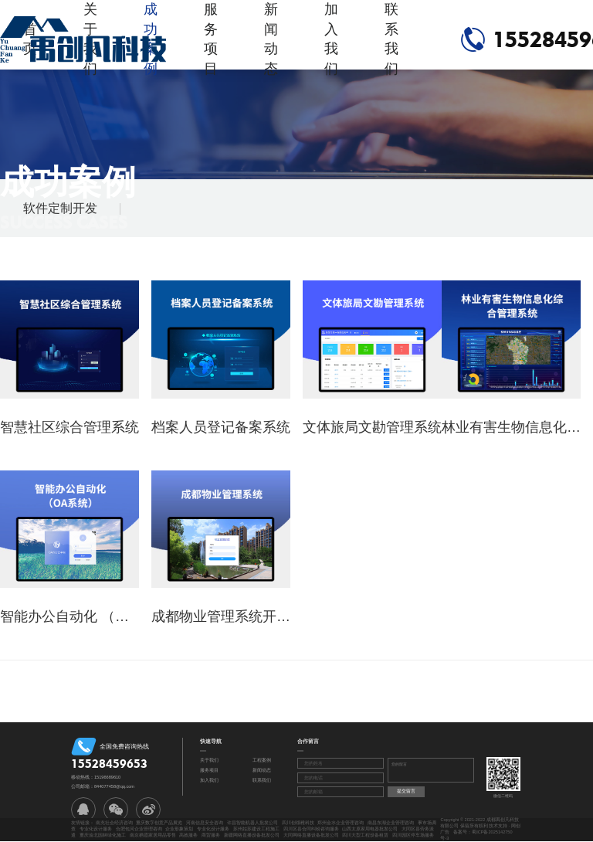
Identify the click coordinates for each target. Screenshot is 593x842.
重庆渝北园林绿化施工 (103, 835)
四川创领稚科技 (298, 822)
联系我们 (391, 39)
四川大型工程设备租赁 (365, 835)
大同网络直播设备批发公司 (311, 835)
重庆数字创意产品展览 (159, 822)
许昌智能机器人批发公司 (252, 822)
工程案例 (261, 760)
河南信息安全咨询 (204, 822)
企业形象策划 (179, 829)
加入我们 (331, 39)
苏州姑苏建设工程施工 (256, 829)
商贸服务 (211, 835)
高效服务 (188, 835)
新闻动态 (271, 39)
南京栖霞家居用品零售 (153, 835)
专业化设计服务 (96, 829)
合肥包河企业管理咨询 (139, 829)
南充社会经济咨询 (114, 822)
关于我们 (209, 760)
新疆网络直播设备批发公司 (252, 835)
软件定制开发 (60, 208)
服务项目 (211, 39)
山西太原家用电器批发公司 (370, 829)
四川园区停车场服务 (413, 835)
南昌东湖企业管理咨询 (391, 822)
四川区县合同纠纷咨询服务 (311, 829)
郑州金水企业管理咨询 (340, 822)
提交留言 (406, 791)
